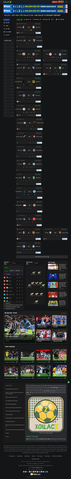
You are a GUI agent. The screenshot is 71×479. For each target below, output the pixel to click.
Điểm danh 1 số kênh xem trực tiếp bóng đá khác (15, 429)
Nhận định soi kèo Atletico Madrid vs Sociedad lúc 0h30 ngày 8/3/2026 (43, 325)
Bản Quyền (39, 456)
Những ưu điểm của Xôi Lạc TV (12, 397)
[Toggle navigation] (66, 2)
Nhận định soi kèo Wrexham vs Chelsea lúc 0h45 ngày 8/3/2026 (59, 325)
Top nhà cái (54, 2)
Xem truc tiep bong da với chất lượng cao (14, 407)
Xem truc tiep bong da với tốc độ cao (13, 411)
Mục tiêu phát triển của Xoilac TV (12, 389)
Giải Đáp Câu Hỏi (35, 459)
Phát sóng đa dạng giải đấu (11, 404)
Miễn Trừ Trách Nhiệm (57, 456)
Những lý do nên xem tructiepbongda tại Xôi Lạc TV (15, 425)
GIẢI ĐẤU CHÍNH (7, 40)
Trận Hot (27, 19)
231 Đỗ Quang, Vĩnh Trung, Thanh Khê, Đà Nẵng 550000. (37, 461)
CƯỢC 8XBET (61, 2)
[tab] (6, 19)
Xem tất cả (63, 313)
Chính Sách (27, 456)
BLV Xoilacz (37, 19)
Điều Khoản (19, 456)
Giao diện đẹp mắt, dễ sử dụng (11, 400)
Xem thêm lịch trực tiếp (42, 256)
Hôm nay (46, 19)
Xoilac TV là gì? (9, 385)
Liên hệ (7, 436)
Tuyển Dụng (47, 456)
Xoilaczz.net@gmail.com (37, 467)
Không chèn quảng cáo (10, 421)
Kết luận (7, 433)
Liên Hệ (33, 456)
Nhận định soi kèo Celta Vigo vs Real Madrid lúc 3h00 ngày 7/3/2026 (58, 340)
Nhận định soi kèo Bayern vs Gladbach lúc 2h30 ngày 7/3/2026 (43, 340)
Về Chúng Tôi (12, 456)
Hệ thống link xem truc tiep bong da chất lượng (15, 418)
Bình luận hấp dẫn (9, 414)
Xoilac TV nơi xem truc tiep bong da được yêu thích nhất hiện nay (14, 393)
